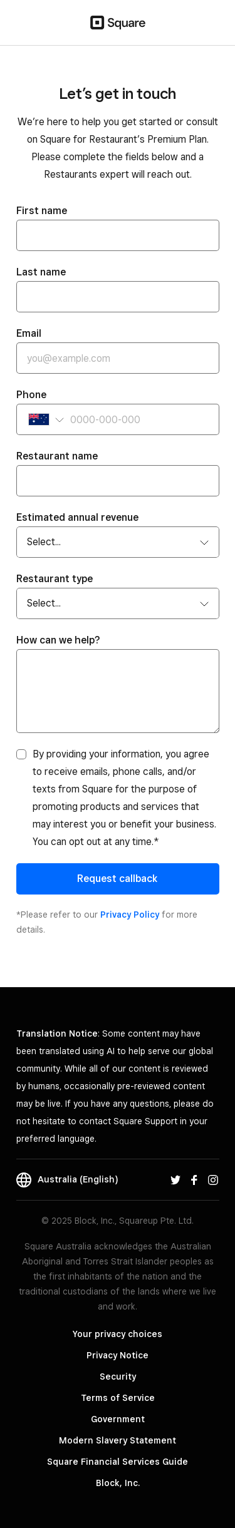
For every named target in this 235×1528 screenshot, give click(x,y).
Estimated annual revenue (77, 517)
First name (41, 211)
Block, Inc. (118, 1483)
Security (118, 1377)
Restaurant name (57, 456)
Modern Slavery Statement (117, 1440)
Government (118, 1419)
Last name (41, 272)
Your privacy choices (117, 1334)
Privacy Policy (129, 915)
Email (28, 333)
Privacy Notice (117, 1355)
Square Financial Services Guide (117, 1462)
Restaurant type (54, 579)
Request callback (117, 878)
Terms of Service (118, 1398)
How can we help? (58, 640)
